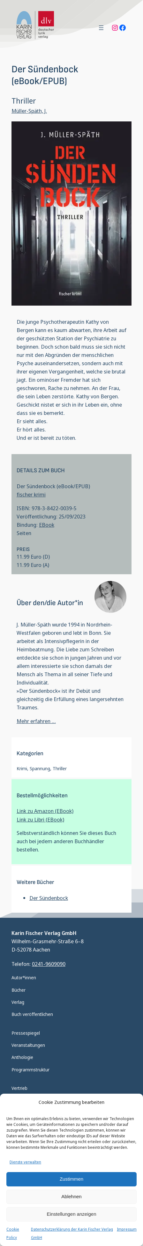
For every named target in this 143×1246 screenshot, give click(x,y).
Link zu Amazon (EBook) (45, 811)
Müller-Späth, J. (29, 110)
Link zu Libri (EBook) (40, 819)
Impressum (127, 1229)
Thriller (60, 768)
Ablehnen (71, 1196)
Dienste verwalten (25, 1162)
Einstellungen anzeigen (71, 1214)
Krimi (22, 768)
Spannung (40, 768)
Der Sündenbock (48, 898)
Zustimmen (71, 1179)
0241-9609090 (48, 963)
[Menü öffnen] (101, 28)
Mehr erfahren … (36, 721)
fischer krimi (31, 494)
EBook (46, 524)
